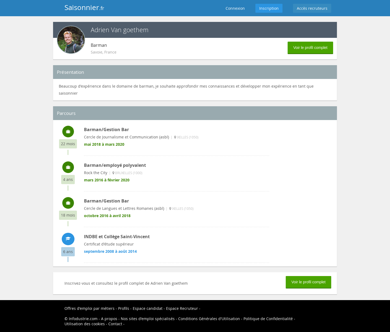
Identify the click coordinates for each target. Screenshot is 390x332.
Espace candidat (147, 308)
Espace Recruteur (182, 308)
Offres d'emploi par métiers (89, 308)
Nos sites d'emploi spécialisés (148, 318)
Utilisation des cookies (84, 323)
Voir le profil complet (310, 47)
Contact (115, 323)
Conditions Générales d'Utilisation (209, 318)
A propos (109, 318)
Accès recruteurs (312, 8)
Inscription (269, 8)
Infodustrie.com (83, 318)
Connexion (235, 8)
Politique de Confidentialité (268, 318)
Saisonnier (84, 7)
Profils (123, 308)
